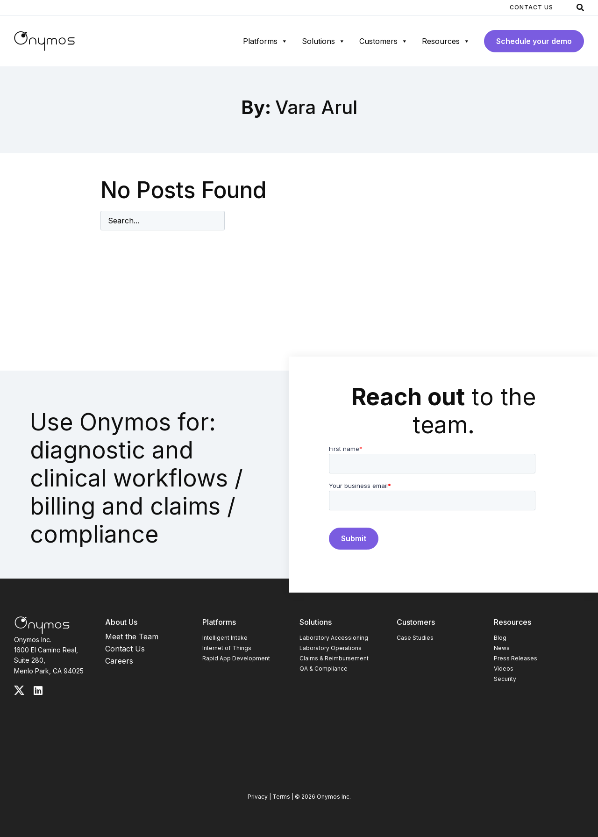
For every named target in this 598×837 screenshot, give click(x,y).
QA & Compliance (323, 668)
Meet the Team (131, 636)
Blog (500, 637)
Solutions (323, 41)
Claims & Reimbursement (334, 658)
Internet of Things (226, 647)
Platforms (265, 41)
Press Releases (515, 658)
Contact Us (531, 7)
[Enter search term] (162, 220)
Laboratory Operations (330, 647)
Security (505, 678)
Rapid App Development (236, 658)
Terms (281, 796)
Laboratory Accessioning (333, 637)
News (502, 647)
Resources (446, 41)
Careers (119, 660)
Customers (383, 41)
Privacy (258, 796)
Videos (503, 668)
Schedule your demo (534, 41)
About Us (121, 622)
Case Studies (415, 637)
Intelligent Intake (225, 637)
